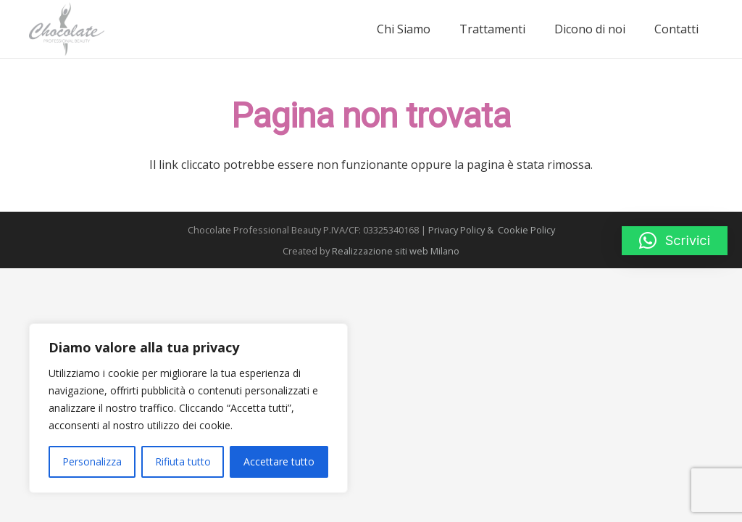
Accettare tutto (278, 461)
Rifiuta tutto (183, 461)
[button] (675, 240)
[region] (188, 408)
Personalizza (92, 461)
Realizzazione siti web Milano (395, 250)
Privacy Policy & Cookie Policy (491, 229)
